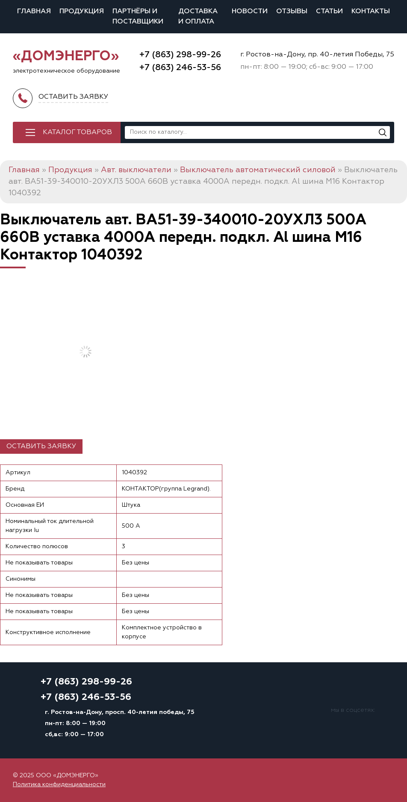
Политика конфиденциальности (59, 784)
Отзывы (291, 11)
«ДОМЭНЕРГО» (66, 56)
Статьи (329, 11)
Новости (250, 11)
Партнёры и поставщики (137, 16)
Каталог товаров (77, 132)
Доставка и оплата (198, 16)
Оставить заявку (41, 446)
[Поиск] (382, 132)
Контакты (370, 11)
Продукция (81, 11)
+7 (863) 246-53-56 (180, 67)
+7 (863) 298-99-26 (180, 54)
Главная (34, 11)
